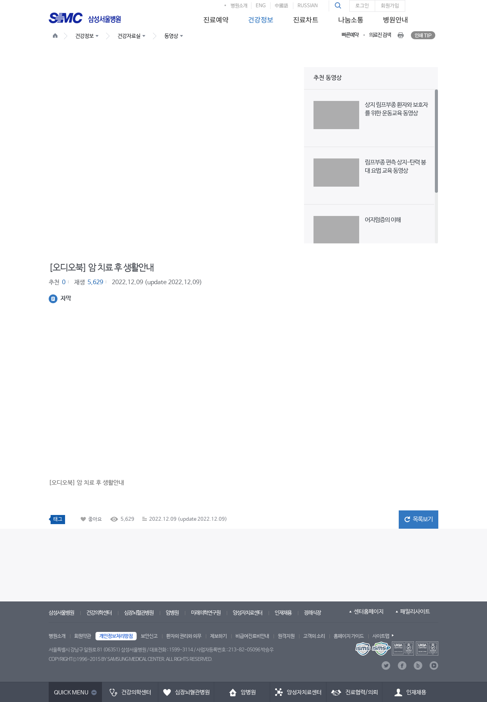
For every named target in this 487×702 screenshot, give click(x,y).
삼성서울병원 (61, 613)
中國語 (281, 6)
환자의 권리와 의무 (183, 636)
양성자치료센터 (247, 613)
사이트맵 (380, 636)
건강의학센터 (98, 613)
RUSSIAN (308, 6)
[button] (339, 5)
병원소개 (239, 6)
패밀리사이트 (415, 611)
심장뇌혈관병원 (138, 613)
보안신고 (149, 636)
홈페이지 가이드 (349, 636)
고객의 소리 (314, 636)
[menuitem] (215, 18)
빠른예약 (350, 35)
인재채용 (283, 613)
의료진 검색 (380, 35)
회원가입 (390, 6)
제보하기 (218, 636)
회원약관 (82, 636)
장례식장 (312, 613)
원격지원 (286, 636)
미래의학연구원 (205, 613)
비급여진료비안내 (252, 636)
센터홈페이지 (369, 611)
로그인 (362, 6)
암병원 (172, 613)
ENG (261, 6)
